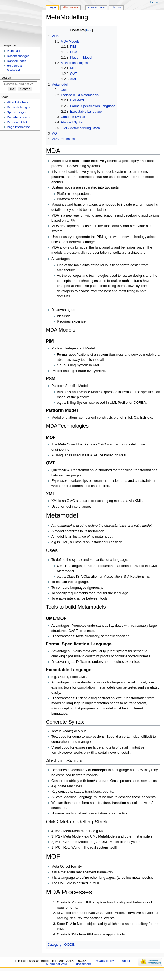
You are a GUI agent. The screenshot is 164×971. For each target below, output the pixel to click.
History (116, 7)
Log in (154, 2)
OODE (69, 945)
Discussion (70, 7)
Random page (16, 60)
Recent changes (18, 56)
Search (6, 77)
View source (96, 7)
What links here (17, 102)
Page (52, 7)
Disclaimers (83, 964)
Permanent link (17, 122)
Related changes (18, 107)
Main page (14, 50)
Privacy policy (104, 960)
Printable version (18, 117)
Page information (18, 127)
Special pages (16, 112)
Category (54, 945)
